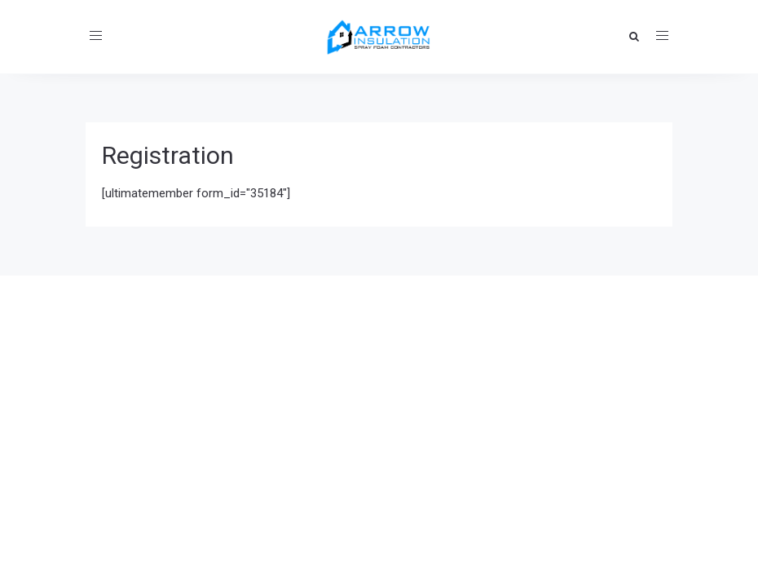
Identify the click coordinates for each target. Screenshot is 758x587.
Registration (168, 155)
